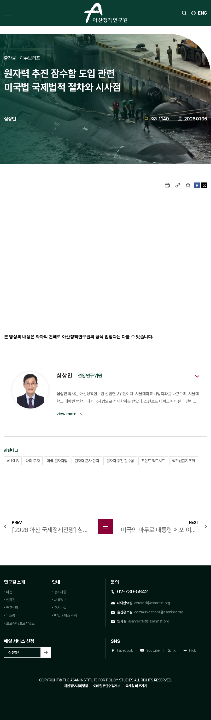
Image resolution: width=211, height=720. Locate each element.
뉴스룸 (10, 615)
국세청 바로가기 (136, 686)
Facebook (125, 650)
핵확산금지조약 (183, 461)
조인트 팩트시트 (153, 461)
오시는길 (60, 608)
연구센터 (12, 608)
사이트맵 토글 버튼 (7, 13)
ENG (202, 13)
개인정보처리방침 (76, 686)
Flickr (193, 650)
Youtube (153, 650)
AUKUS (13, 461)
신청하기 (14, 652)
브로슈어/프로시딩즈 (20, 623)
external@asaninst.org (152, 603)
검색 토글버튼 (184, 13)
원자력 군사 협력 (86, 461)
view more (66, 413)
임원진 (10, 600)
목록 (105, 526)
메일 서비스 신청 (65, 615)
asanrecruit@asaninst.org (148, 621)
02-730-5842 (132, 591)
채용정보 (60, 600)
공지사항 (60, 592)
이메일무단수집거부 (106, 686)
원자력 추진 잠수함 (120, 461)
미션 (9, 592)
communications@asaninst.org (158, 612)
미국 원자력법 (57, 461)
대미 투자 (33, 461)
